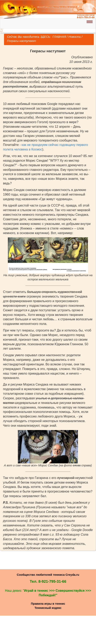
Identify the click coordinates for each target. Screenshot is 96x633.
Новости (74, 36)
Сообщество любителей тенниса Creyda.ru (48, 574)
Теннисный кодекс (47, 607)
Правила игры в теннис (48, 603)
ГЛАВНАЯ (59, 36)
